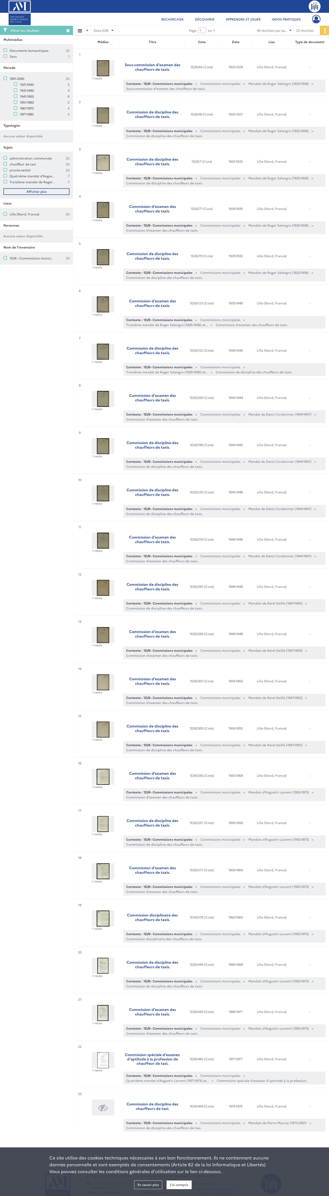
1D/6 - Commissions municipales (34, 258)
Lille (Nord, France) (24, 214)
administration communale (31, 158)
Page (192, 30)
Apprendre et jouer (243, 19)
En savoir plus (148, 1184)
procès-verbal (20, 170)
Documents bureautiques (29, 50)
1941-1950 (27, 96)
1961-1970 (27, 108)
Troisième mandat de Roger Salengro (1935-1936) (47, 182)
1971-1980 (27, 114)
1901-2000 (17, 78)
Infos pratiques (286, 19)
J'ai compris (179, 1184)
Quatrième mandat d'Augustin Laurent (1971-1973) (48, 176)
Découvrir (204, 19)
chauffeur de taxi (23, 164)
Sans (13, 56)
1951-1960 (27, 102)
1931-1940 (27, 90)
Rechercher (172, 19)
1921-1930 (27, 84)
